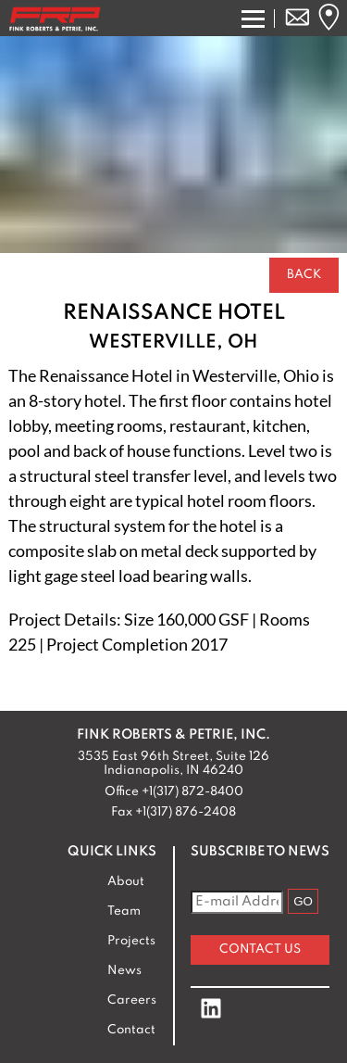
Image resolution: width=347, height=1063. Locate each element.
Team (124, 911)
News (124, 971)
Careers (131, 1000)
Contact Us (260, 949)
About (125, 882)
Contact (131, 1030)
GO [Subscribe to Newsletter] (303, 901)
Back (304, 275)
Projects (131, 941)
